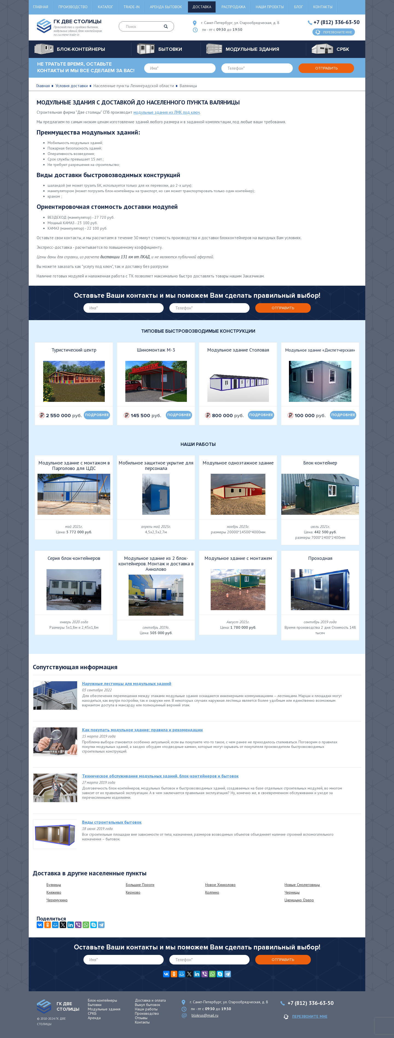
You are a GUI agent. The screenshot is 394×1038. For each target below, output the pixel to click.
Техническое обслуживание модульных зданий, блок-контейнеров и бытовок (160, 776)
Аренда (94, 1018)
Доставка (201, 6)
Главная (40, 6)
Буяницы (54, 884)
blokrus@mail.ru (205, 1015)
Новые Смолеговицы (302, 884)
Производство (73, 6)
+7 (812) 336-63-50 (337, 22)
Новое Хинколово (220, 884)
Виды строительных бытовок (111, 822)
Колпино (212, 892)
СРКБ (92, 1013)
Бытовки (95, 1004)
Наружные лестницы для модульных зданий (126, 683)
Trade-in (131, 6)
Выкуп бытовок (147, 1004)
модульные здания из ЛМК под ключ (167, 112)
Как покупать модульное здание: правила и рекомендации (142, 729)
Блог (298, 6)
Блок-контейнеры (102, 1000)
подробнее (97, 415)
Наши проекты (270, 6)
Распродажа (233, 6)
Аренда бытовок (166, 6)
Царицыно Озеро (299, 899)
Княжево (54, 892)
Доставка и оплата (150, 1000)
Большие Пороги (140, 884)
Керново (133, 892)
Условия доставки (72, 85)
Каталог (105, 6)
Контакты (322, 6)
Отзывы (141, 1018)
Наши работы (146, 1009)
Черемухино (57, 899)
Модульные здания (104, 1009)
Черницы (292, 892)
